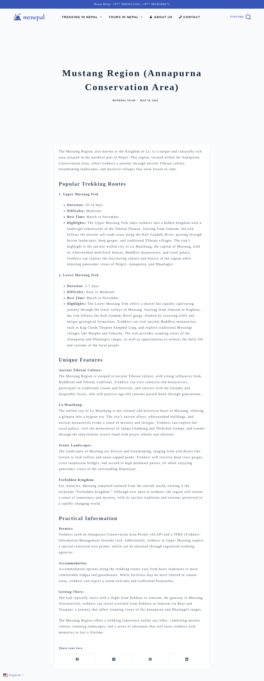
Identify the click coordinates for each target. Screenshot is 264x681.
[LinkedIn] (187, 659)
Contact (191, 17)
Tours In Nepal (126, 17)
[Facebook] (77, 659)
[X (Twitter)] (113, 659)
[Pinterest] (150, 659)
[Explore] (240, 17)
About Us (163, 17)
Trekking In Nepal (82, 17)
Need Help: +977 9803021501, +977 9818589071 (132, 4)
